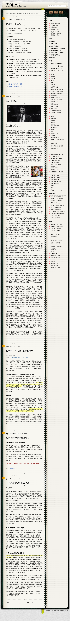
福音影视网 (54, 236)
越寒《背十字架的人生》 (57, 70)
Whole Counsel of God (56, 158)
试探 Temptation (55, 162)
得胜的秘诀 (54, 118)
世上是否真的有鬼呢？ (56, 112)
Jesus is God (54, 152)
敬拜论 (52, 80)
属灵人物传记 (54, 265)
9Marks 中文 (54, 253)
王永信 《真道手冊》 (56, 207)
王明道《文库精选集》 (56, 64)
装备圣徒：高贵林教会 (56, 247)
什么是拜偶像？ (55, 25)
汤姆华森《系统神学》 (56, 200)
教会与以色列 (54, 87)
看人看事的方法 (55, 102)
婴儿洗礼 (53, 122)
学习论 (52, 74)
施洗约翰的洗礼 (55, 125)
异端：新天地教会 (55, 177)
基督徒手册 (54, 249)
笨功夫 (52, 116)
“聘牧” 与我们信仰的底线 (57, 146)
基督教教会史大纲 (55, 169)
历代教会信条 (53, 44)
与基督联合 (54, 95)
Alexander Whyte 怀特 (56, 68)
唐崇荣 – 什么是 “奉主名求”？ (20, 351)
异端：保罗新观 (55, 175)
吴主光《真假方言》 (56, 217)
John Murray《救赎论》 (57, 215)
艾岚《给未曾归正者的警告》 (58, 213)
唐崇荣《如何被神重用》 (55, 50)
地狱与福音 (52, 57)
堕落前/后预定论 (55, 137)
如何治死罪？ (54, 108)
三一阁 (52, 251)
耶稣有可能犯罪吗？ (56, 110)
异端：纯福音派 (55, 179)
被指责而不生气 (13, 23)
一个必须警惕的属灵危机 (17, 483)
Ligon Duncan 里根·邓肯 (57, 171)
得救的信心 (54, 120)
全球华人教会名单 (55, 267)
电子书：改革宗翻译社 (56, 240)
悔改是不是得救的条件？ (57, 93)
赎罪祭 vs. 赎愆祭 (55, 23)
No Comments (24, 19)
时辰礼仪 (12, 468)
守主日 (52, 131)
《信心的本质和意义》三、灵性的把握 (19, 357)
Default (17, 19)
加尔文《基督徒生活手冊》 (58, 198)
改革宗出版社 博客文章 (57, 255)
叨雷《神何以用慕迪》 (55, 55)
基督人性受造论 (55, 183)
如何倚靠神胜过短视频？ (17, 438)
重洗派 (52, 185)
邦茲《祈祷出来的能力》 (57, 196)
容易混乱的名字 (55, 104)
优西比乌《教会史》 (56, 203)
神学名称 (53, 76)
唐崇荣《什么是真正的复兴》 (56, 52)
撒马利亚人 (54, 127)
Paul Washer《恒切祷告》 (57, 66)
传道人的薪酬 (54, 148)
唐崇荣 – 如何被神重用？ (15, 86)
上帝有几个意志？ (55, 97)
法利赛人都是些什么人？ (57, 33)
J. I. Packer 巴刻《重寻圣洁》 (58, 211)
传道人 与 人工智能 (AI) (57, 89)
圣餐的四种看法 (55, 35)
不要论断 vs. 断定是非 (56, 99)
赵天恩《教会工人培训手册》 (58, 205)
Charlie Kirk (11, 101)
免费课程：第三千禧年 (56, 224)
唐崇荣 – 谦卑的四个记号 (15, 84)
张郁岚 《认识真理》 (56, 209)
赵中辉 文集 (54, 143)
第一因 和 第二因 (55, 31)
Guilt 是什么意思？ (55, 106)
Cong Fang (13, 4)
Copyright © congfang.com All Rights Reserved (57, 610)
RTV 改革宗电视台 (55, 234)
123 (28, 602)
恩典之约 (53, 129)
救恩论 (52, 82)
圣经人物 (53, 261)
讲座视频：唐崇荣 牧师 (57, 226)
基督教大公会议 (55, 29)
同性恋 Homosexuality (56, 190)
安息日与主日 (54, 133)
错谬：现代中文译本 (56, 181)
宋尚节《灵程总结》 (54, 46)
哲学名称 (53, 78)
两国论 (52, 188)
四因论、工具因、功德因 (57, 91)
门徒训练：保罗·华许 (56, 228)
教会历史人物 (54, 263)
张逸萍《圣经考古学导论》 (58, 140)
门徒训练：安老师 (55, 230)
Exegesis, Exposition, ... (57, 154)
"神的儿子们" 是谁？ (56, 164)
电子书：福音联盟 (55, 243)
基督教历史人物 (55, 167)
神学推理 (53, 84)
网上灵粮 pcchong (55, 257)
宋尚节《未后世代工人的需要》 (57, 48)
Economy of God (55, 156)
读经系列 (52, 41)
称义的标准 (54, 27)
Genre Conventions (55, 160)
